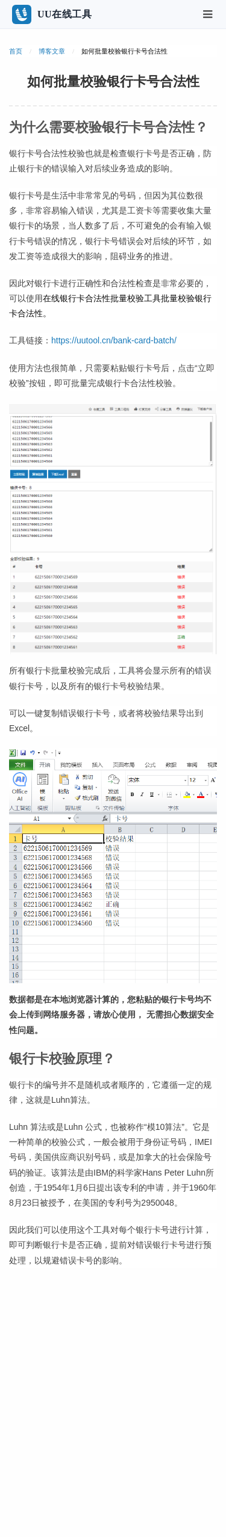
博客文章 (52, 51)
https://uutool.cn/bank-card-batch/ (114, 340)
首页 (15, 51)
